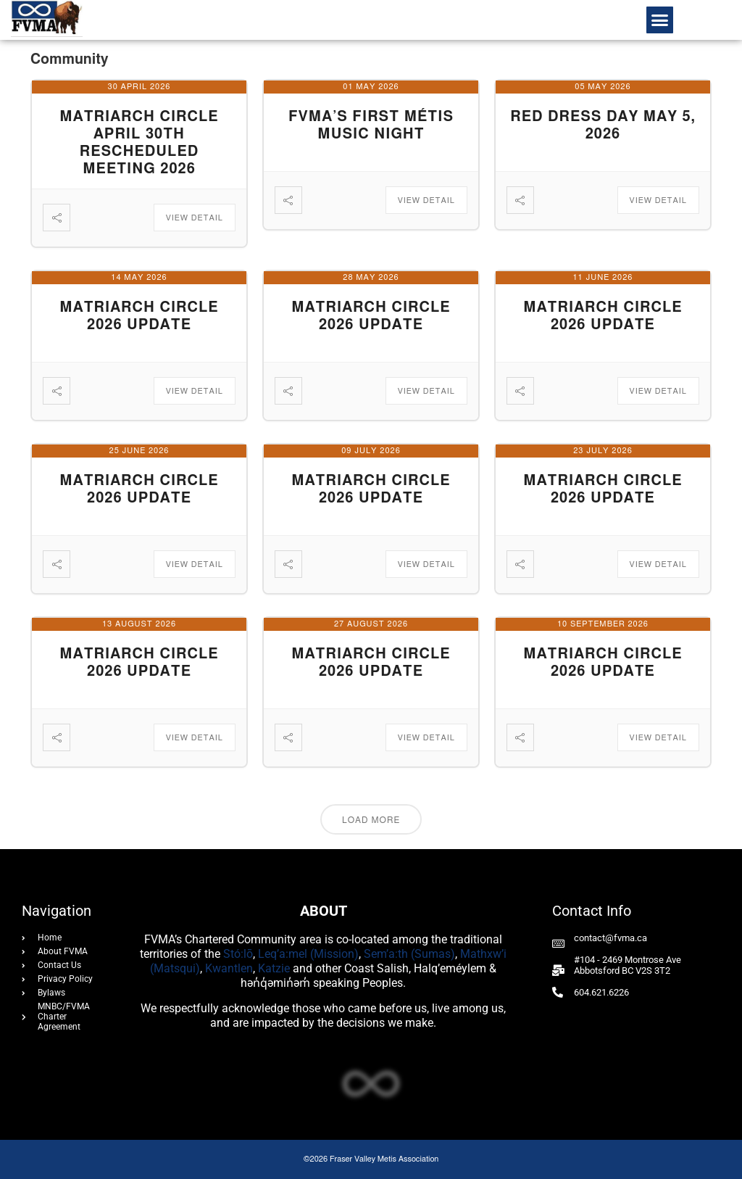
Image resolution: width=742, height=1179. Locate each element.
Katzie (274, 968)
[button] (660, 20)
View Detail (194, 218)
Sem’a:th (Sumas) (409, 954)
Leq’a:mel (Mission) (308, 954)
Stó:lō (238, 954)
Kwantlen (229, 968)
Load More (371, 820)
